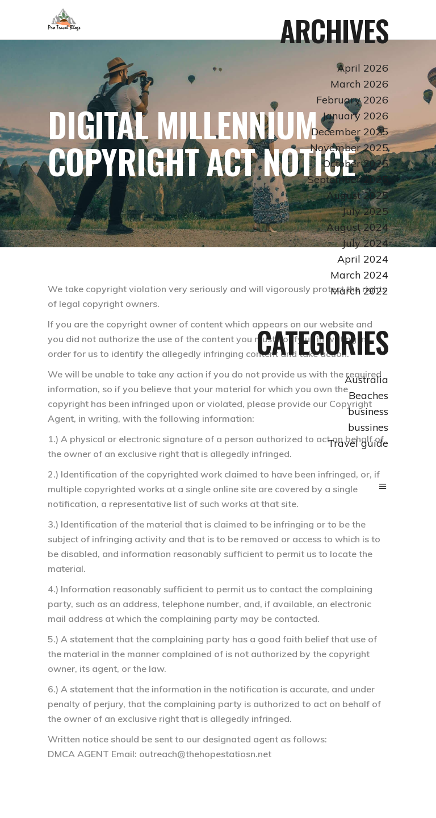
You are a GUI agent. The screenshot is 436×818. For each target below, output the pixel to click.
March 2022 (359, 290)
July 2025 (365, 211)
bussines (368, 427)
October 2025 (355, 163)
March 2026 (359, 83)
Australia (366, 379)
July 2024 (365, 243)
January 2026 (355, 115)
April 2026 (362, 67)
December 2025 (349, 131)
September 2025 (348, 179)
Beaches (368, 395)
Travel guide (358, 443)
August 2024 (357, 227)
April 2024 (362, 258)
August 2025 (357, 195)
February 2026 (352, 99)
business (368, 411)
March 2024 (359, 274)
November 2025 (349, 147)
